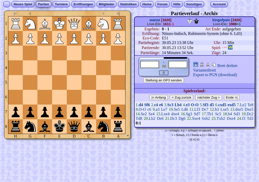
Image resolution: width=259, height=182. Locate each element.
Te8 (250, 105)
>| (118, 13)
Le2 (243, 105)
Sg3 (189, 114)
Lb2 (152, 118)
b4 (230, 114)
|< (15, 13)
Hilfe (176, 4)
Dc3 (173, 118)
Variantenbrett (204, 70)
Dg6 (181, 118)
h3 (217, 109)
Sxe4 (196, 118)
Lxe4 (165, 114)
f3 (243, 118)
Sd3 (237, 114)
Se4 (151, 114)
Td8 (139, 118)
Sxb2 (206, 118)
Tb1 (210, 114)
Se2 (144, 114)
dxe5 (239, 109)
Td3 (250, 118)
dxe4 (175, 114)
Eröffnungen (83, 4)
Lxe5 (224, 109)
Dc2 (250, 114)
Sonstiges (194, 4)
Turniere (61, 4)
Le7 (164, 109)
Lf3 (197, 109)
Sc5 (218, 114)
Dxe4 (231, 118)
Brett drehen (227, 65)
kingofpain (221, 20)
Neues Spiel (23, 4)
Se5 (177, 109)
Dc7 (205, 109)
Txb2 (221, 118)
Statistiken (128, 4)
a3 (157, 109)
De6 (160, 118)
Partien (43, 4)
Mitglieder (106, 4)
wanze (155, 20)
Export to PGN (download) (215, 75)
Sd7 (197, 114)
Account (219, 4)
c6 (149, 109)
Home (146, 4)
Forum (162, 4)
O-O (142, 109)
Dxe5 (249, 109)
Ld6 (184, 109)
